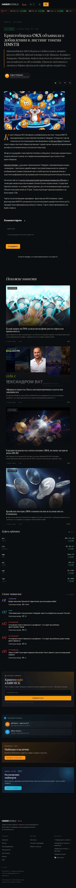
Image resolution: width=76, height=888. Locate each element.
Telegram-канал (60, 854)
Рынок (4, 843)
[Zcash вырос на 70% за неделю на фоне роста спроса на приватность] (38, 313)
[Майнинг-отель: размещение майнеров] (38, 780)
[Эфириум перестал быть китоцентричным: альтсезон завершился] (38, 374)
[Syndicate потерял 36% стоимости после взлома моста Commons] (38, 496)
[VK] (65, 83)
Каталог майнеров (36, 843)
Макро (4, 856)
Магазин (33, 840)
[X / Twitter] (60, 83)
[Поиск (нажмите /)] (32, 4)
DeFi (3, 860)
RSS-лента (59, 858)
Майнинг (5, 840)
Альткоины (17, 22)
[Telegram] (55, 83)
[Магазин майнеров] (38, 752)
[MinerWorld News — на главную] (14, 4)
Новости (7, 22)
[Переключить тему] (39, 4)
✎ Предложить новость (62, 840)
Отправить (13, 246)
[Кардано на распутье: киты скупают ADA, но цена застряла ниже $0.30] (38, 435)
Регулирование (7, 846)
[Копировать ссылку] (70, 83)
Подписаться (38, 698)
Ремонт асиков (35, 846)
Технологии (6, 850)
